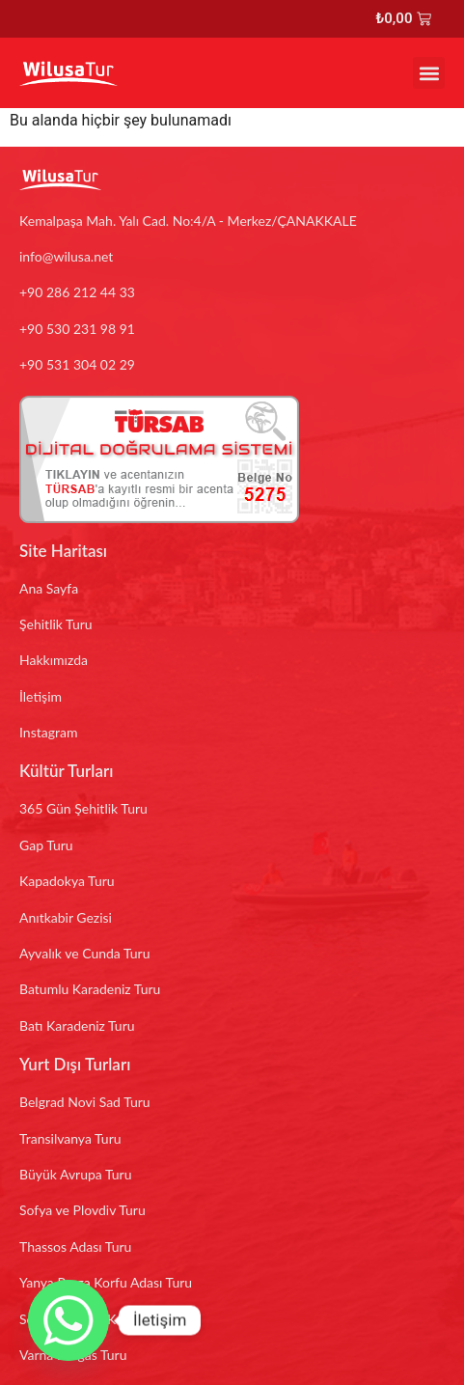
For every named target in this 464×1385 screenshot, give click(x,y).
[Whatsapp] (68, 1320)
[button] (429, 73)
